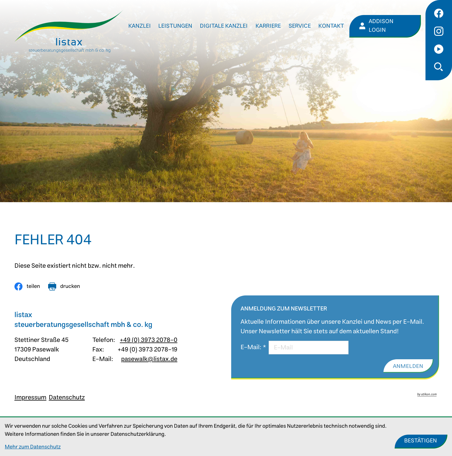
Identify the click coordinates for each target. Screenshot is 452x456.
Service (300, 26)
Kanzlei (139, 26)
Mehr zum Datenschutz (33, 447)
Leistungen (175, 26)
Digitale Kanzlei (224, 26)
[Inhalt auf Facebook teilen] (27, 286)
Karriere (268, 26)
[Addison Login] (385, 26)
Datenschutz (67, 397)
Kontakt (331, 26)
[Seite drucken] (64, 286)
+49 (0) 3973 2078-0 (149, 340)
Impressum (30, 397)
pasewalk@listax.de (149, 359)
